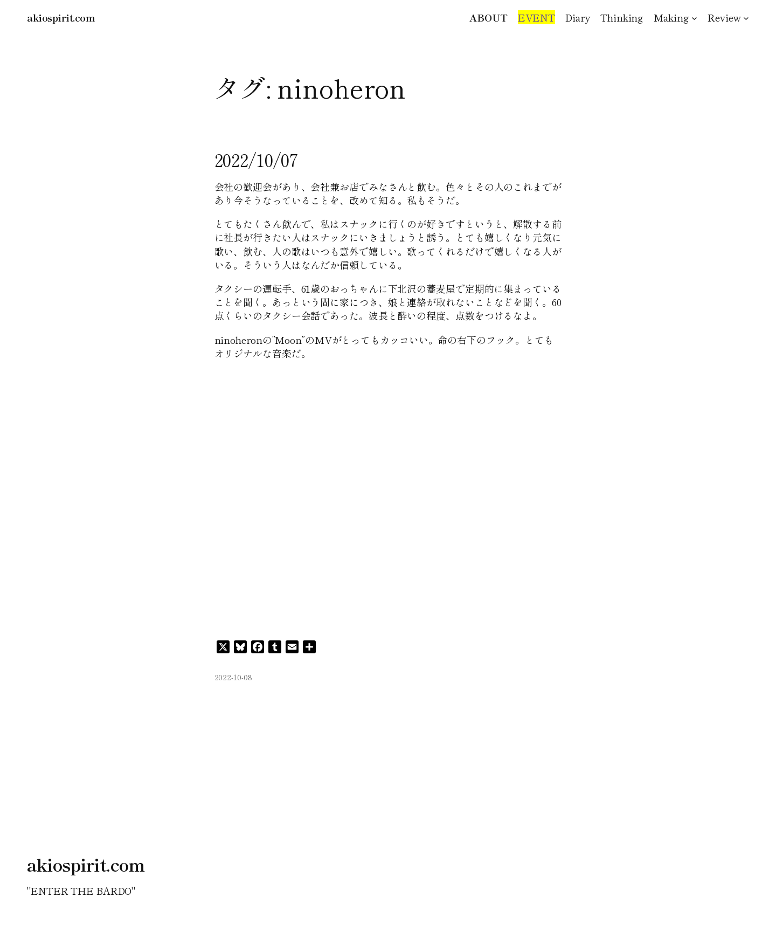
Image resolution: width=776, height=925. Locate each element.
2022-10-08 (233, 677)
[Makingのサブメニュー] (694, 17)
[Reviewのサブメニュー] (746, 17)
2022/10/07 (256, 159)
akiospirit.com (61, 17)
